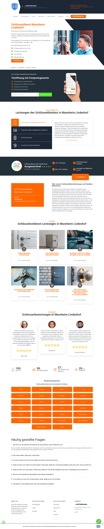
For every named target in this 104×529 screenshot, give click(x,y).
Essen (21, 402)
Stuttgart (41, 395)
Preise (33, 16)
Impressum (41, 16)
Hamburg (41, 389)
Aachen (42, 420)
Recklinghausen (83, 414)
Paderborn (41, 414)
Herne (62, 408)
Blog (67, 16)
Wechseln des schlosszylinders (80, 293)
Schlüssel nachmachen (24, 289)
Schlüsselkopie (24, 291)
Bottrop (21, 420)
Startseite (15, 16)
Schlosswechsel (52, 289)
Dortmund (83, 395)
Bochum (42, 402)
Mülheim (41, 408)
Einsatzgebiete (25, 16)
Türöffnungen (24, 253)
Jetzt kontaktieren (71, 140)
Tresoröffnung (52, 253)
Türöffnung (24, 255)
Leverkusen (83, 408)
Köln (83, 389)
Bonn (83, 402)
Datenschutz (57, 508)
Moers (62, 427)
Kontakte (60, 16)
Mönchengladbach (83, 420)
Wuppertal (62, 402)
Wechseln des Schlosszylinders (80, 290)
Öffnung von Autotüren (80, 253)
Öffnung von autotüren (80, 255)
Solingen (21, 414)
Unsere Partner (51, 16)
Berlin (20, 389)
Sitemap (56, 514)
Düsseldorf (62, 395)
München (62, 389)
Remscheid (62, 420)
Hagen (21, 408)
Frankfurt (21, 395)
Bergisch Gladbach (41, 427)
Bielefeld (62, 414)
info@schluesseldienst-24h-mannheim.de (36, 7)
